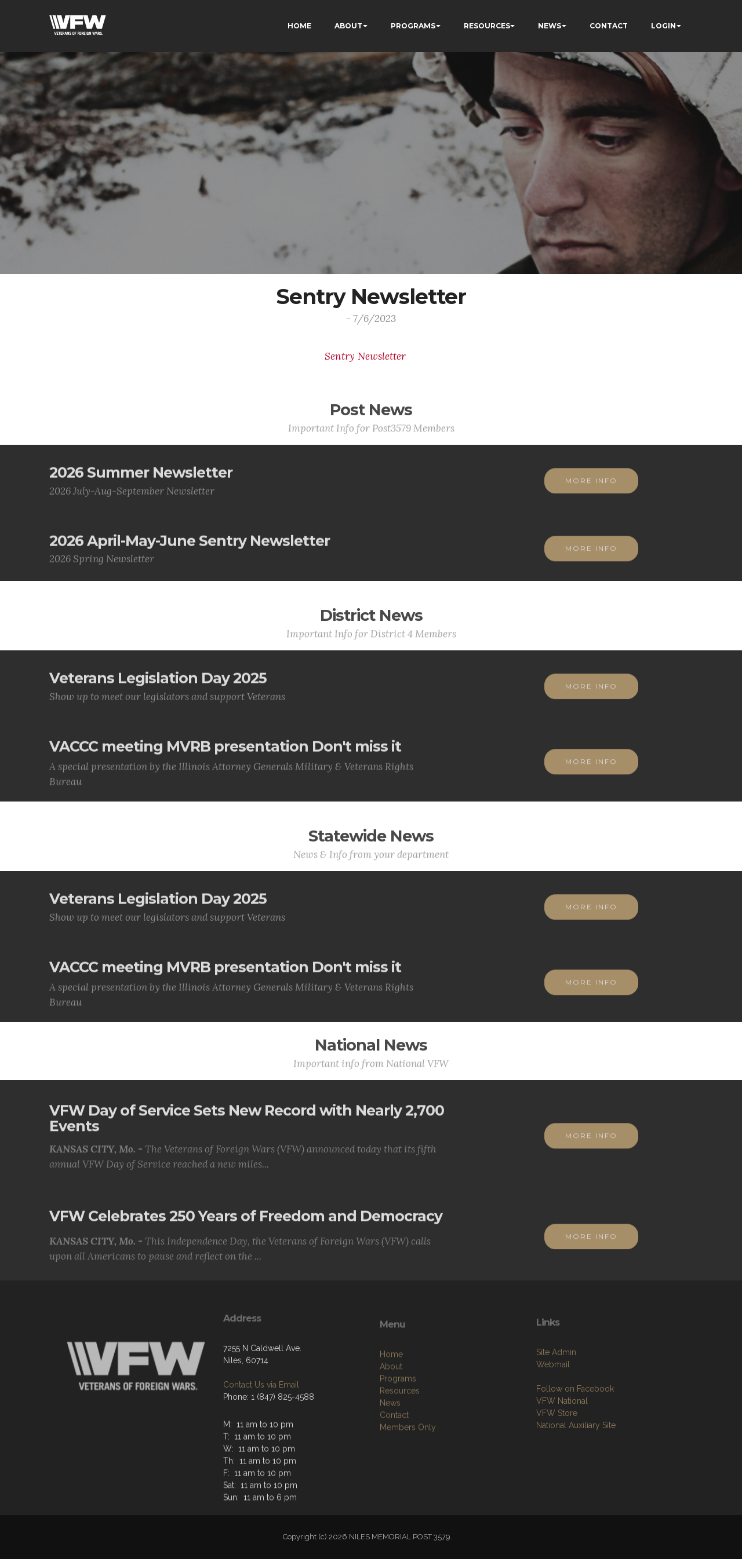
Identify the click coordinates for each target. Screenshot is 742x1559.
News (390, 1457)
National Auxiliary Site (576, 1474)
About (391, 1420)
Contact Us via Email (261, 1423)
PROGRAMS (413, 25)
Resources (400, 1445)
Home (391, 1408)
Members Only (408, 1481)
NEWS (549, 25)
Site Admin (556, 1401)
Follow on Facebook (575, 1437)
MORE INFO (591, 491)
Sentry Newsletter (365, 356)
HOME (299, 25)
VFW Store (556, 1461)
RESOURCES (487, 25)
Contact (394, 1469)
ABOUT (348, 25)
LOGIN (663, 25)
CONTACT (609, 25)
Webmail (553, 1413)
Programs (398, 1432)
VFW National (562, 1449)
